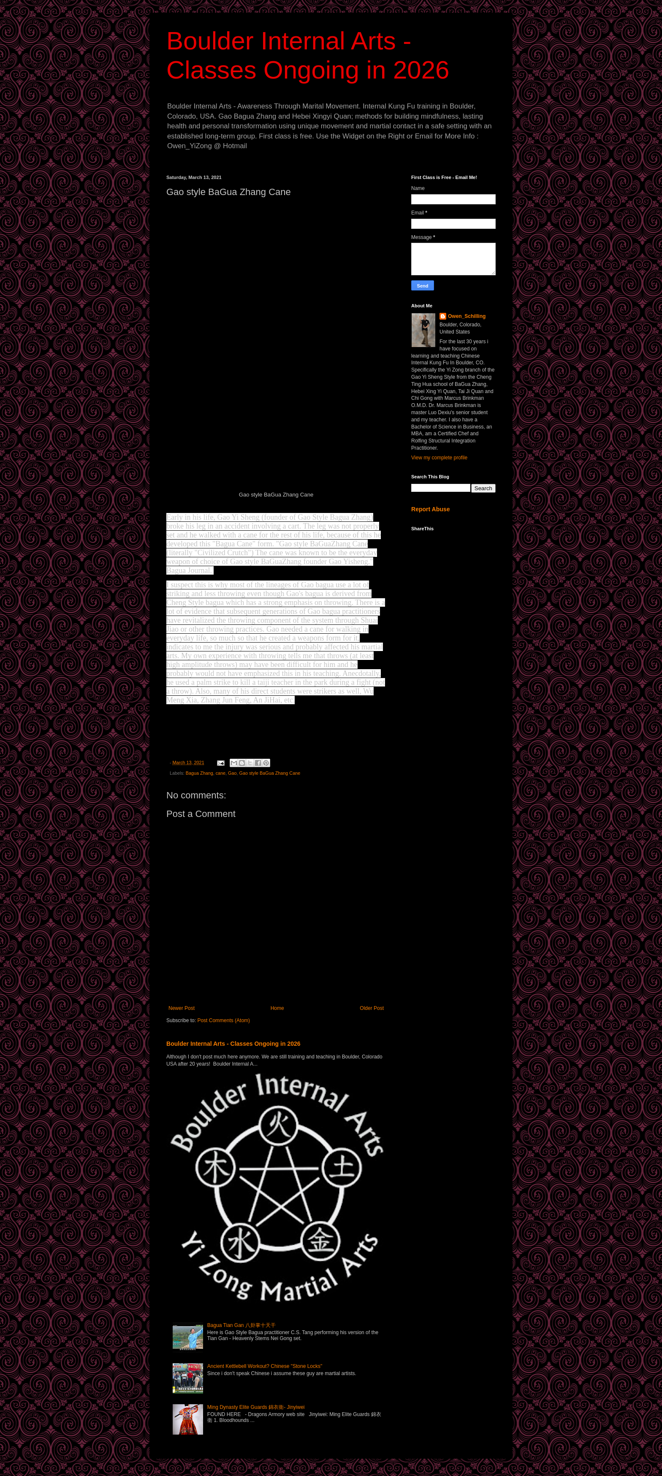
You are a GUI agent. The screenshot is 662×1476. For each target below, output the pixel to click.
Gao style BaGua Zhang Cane (270, 773)
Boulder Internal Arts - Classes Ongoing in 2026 (233, 1043)
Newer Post (181, 1008)
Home (277, 1008)
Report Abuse (430, 509)
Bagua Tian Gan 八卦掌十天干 (241, 1325)
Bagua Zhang (199, 773)
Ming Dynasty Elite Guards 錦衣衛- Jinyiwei (256, 1407)
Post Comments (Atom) (223, 1020)
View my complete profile (439, 458)
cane (220, 773)
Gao (232, 773)
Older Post (372, 1008)
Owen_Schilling (467, 316)
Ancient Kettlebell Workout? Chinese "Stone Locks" (264, 1366)
